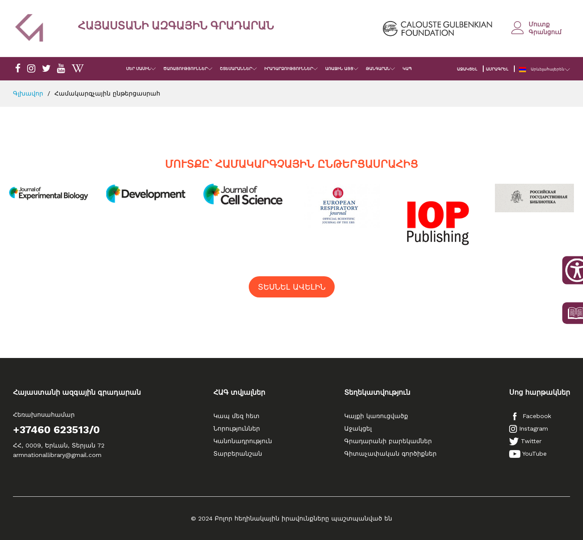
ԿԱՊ (407, 69)
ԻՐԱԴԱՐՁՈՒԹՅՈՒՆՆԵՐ (288, 69)
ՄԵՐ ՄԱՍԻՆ (138, 69)
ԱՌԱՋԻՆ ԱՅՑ (339, 69)
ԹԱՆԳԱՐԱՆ (378, 69)
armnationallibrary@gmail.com (57, 454)
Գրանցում (545, 32)
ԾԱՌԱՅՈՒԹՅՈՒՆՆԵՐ (185, 69)
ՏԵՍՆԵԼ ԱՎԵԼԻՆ (292, 286)
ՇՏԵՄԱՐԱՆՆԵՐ (236, 69)
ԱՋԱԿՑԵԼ (467, 69)
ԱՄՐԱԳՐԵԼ (497, 69)
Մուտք (539, 24)
